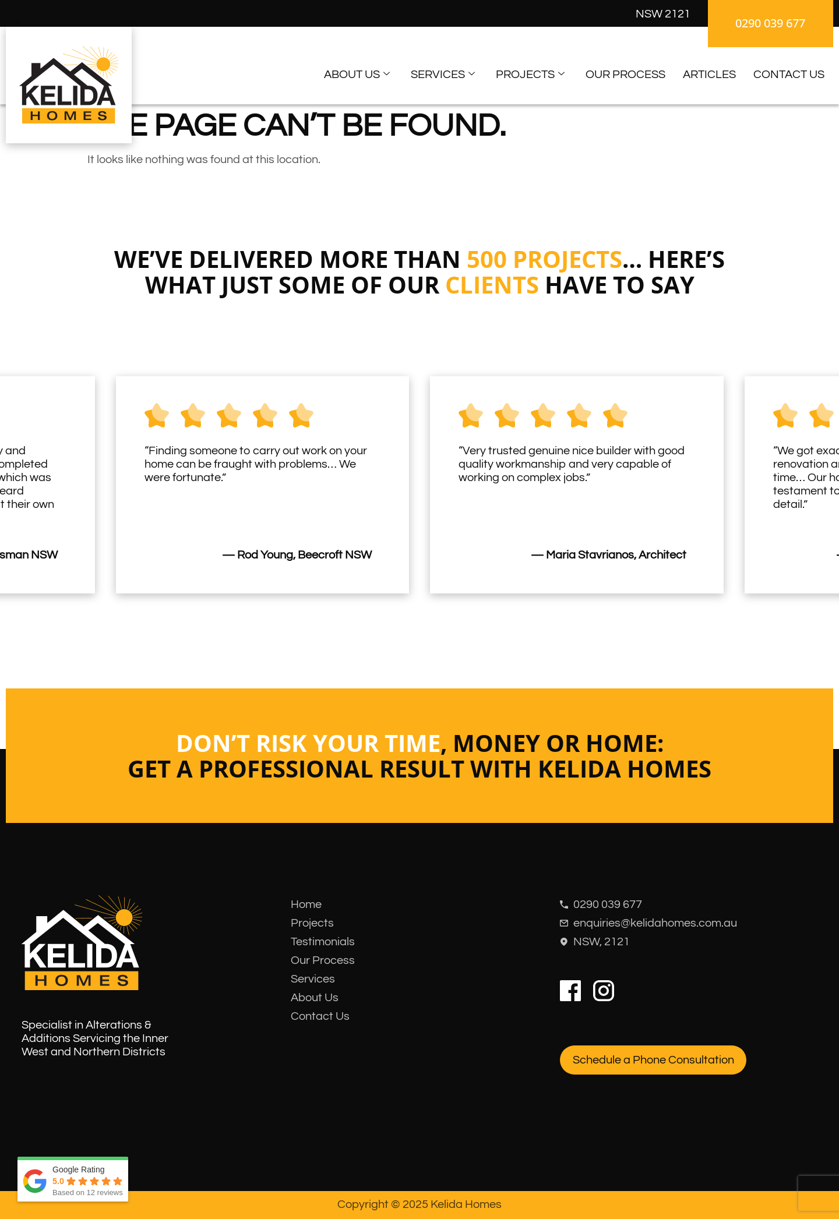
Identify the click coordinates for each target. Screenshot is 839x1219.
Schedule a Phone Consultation (653, 1060)
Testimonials (323, 942)
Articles (709, 74)
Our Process (625, 74)
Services (443, 75)
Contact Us (788, 74)
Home (306, 904)
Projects (530, 75)
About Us (357, 75)
